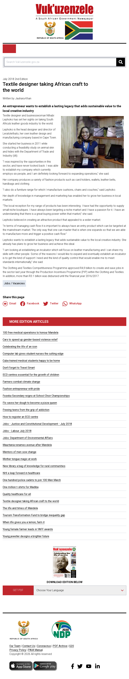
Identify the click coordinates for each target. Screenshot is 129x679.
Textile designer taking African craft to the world (31, 501)
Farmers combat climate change (21, 381)
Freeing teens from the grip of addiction (26, 409)
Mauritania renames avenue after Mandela (27, 445)
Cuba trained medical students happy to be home (31, 360)
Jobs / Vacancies (14, 283)
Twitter (50, 303)
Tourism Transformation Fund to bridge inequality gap (34, 515)
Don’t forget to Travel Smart (19, 367)
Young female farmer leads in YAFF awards (28, 529)
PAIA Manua (35, 650)
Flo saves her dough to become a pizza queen (30, 402)
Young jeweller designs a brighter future (26, 536)
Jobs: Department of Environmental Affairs (28, 438)
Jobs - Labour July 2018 (17, 430)
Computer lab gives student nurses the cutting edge (33, 353)
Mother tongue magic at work (20, 459)
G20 (71, 646)
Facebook (29, 303)
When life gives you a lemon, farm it (24, 522)
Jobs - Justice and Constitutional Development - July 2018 (37, 423)
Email (9, 303)
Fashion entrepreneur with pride (21, 388)
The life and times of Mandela (20, 508)
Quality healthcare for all (17, 494)
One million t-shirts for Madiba (20, 487)
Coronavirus (44, 646)
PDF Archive (60, 646)
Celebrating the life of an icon (20, 346)
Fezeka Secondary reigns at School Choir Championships (36, 395)
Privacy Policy (17, 650)
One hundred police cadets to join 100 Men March (32, 480)
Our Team (14, 646)
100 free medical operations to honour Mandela (30, 332)
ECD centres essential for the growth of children (31, 374)
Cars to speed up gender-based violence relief (30, 339)
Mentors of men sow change (19, 452)
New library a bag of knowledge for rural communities (34, 466)
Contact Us (28, 646)
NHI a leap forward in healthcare (21, 473)
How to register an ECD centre (20, 416)
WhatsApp (72, 304)
